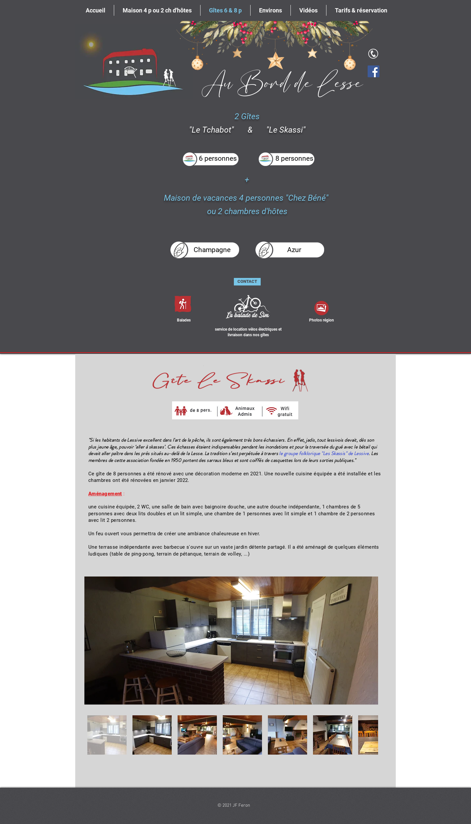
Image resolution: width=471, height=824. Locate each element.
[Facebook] (373, 71)
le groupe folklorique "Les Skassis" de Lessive (324, 453)
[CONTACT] (247, 281)
